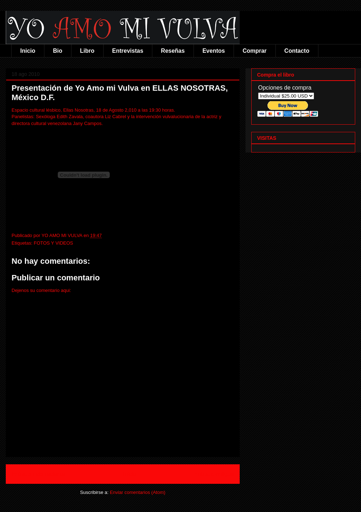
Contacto (296, 51)
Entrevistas (127, 51)
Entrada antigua (214, 474)
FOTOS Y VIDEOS (53, 243)
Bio (57, 51)
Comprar (255, 51)
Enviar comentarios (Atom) (137, 492)
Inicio (27, 51)
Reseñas (173, 51)
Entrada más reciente (38, 474)
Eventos (214, 51)
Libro (87, 51)
